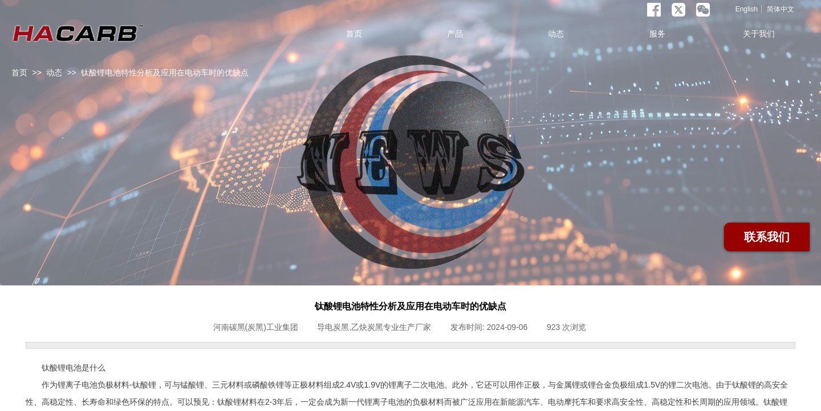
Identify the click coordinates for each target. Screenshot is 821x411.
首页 (19, 72)
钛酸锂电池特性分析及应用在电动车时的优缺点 (165, 72)
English (746, 9)
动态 (54, 72)
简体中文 (780, 9)
